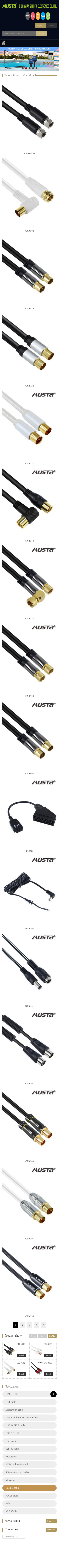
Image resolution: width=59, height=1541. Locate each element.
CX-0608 (29, 774)
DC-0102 (29, 928)
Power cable (12, 1495)
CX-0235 (29, 1316)
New (33, 1336)
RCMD (52, 1336)
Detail (21, 1355)
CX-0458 (29, 618)
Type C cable (12, 1448)
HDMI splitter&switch (17, 1464)
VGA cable (11, 1480)
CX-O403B (29, 153)
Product (16, 75)
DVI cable (11, 1402)
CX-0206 (29, 1239)
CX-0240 (29, 1161)
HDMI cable (12, 1394)
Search (41, 33)
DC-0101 (29, 1006)
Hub (8, 1503)
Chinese (51, 26)
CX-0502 (29, 231)
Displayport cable (14, 1409)
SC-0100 (29, 851)
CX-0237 (29, 463)
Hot (42, 1336)
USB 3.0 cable (13, 1433)
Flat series (11, 1441)
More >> (51, 1521)
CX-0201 (29, 1084)
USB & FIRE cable (15, 1425)
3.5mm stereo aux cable (17, 1472)
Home (7, 75)
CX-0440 (29, 308)
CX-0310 (29, 541)
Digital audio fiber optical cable (21, 1417)
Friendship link (11, 1537)
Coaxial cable (30, 75)
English (40, 26)
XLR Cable (11, 1511)
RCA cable (11, 1456)
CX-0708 (29, 696)
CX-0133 (29, 386)
